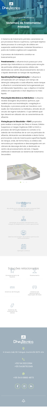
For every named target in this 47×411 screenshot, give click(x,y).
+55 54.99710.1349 (23, 369)
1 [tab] (20, 181)
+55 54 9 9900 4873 (23, 380)
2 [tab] (23, 181)
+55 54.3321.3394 (23, 365)
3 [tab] (26, 181)
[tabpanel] (23, 171)
